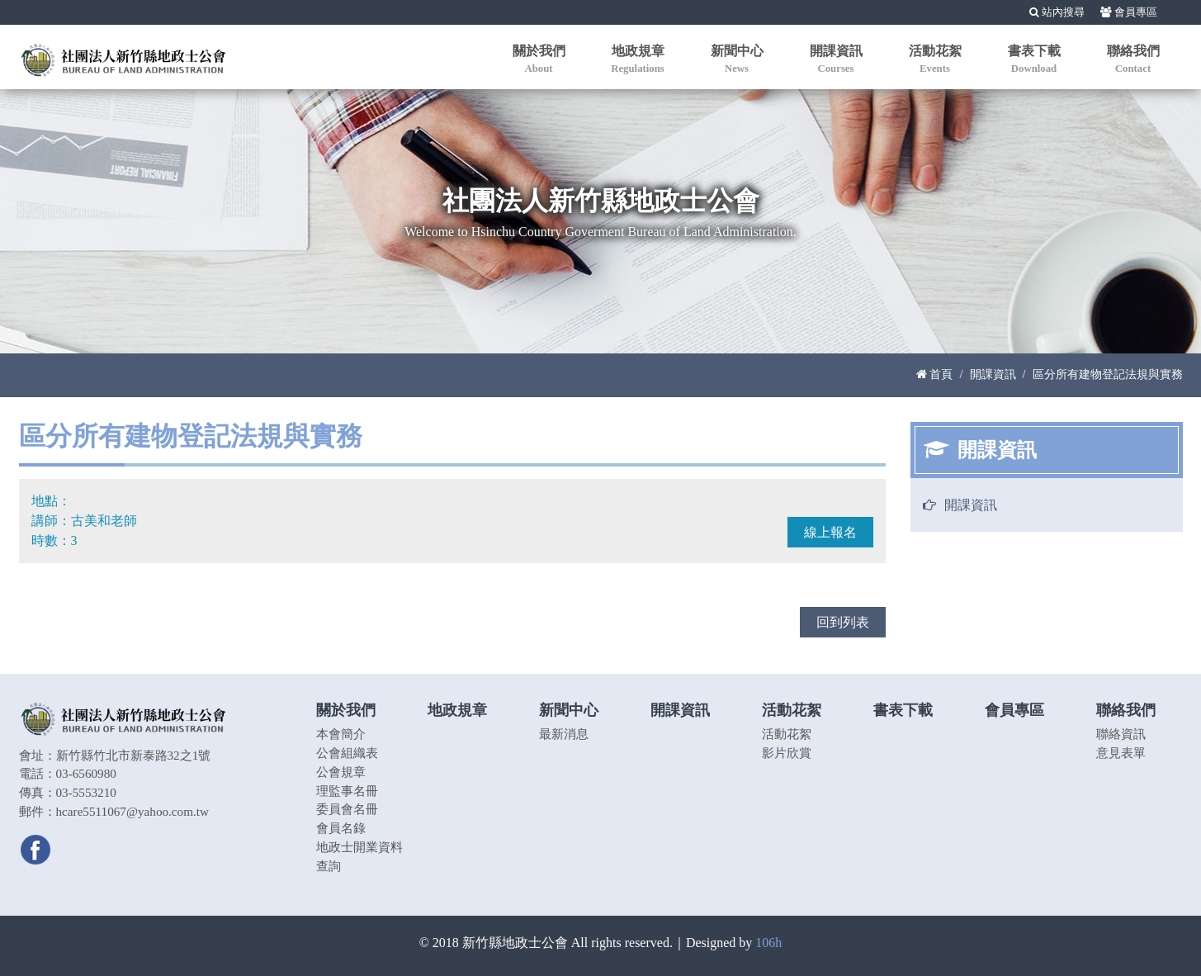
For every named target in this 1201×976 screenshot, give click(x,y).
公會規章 (341, 772)
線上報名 (830, 532)
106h (768, 943)
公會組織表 (347, 753)
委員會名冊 (347, 809)
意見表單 (1121, 753)
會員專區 (1128, 12)
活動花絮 (786, 734)
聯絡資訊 (1121, 734)
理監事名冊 (347, 791)
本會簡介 (341, 734)
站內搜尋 (1057, 12)
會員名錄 (341, 828)
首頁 (934, 374)
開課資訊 (993, 374)
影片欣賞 (786, 753)
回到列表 (842, 622)
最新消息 (564, 734)
